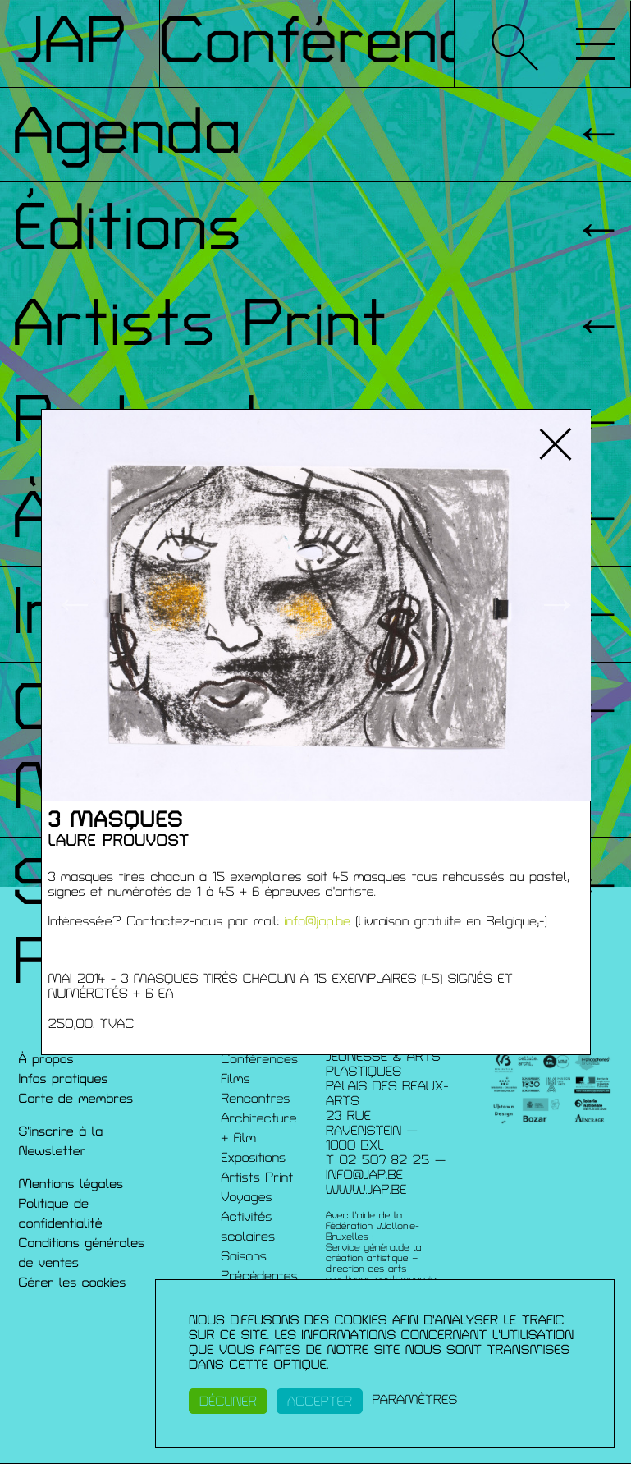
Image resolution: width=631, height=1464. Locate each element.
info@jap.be (317, 921)
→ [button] (557, 605)
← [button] (74, 605)
